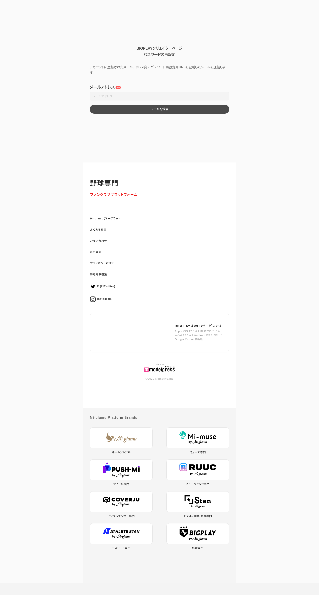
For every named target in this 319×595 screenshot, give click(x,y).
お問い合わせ (101, 248)
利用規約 (97, 261)
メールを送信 (159, 109)
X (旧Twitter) (105, 298)
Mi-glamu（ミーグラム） (109, 224)
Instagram (103, 311)
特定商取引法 (101, 286)
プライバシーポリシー (107, 273)
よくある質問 (100, 236)
